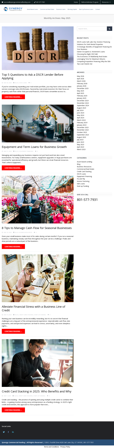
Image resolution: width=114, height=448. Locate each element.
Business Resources (25, 232)
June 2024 (80, 113)
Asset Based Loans (32, 9)
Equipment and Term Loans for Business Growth (35, 147)
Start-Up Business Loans (86, 9)
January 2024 (81, 125)
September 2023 (83, 135)
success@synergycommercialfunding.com (16, 2)
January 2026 (81, 86)
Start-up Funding (40, 315)
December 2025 (83, 88)
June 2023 (80, 142)
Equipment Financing (26, 151)
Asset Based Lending (84, 162)
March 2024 (81, 120)
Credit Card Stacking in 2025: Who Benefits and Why (36, 391)
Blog (17, 83)
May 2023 (80, 144)
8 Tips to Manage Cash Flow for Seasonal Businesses (37, 228)
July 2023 (80, 140)
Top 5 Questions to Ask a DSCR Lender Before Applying (32, 76)
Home (76, 2)
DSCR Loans (23, 83)
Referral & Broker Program (89, 2)
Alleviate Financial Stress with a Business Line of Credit (33, 308)
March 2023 (81, 149)
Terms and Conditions (51, 447)
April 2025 (80, 93)
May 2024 (80, 115)
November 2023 (83, 130)
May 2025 (80, 91)
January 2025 (81, 98)
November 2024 (83, 103)
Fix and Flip (81, 179)
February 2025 (82, 96)
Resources (106, 2)
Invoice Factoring (83, 181)
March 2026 (81, 81)
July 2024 (80, 110)
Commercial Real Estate (47, 9)
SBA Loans (81, 184)
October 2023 (82, 132)
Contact (97, 9)
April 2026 (80, 79)
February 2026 (82, 83)
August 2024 (81, 108)
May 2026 (80, 76)
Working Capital (72, 9)
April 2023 (80, 147)
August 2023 (81, 137)
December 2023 (83, 127)
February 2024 (82, 122)
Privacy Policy (65, 447)
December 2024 (83, 101)
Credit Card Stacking (26, 315)
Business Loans (60, 9)
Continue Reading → (13, 97)
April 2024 (80, 118)
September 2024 (83, 105)
